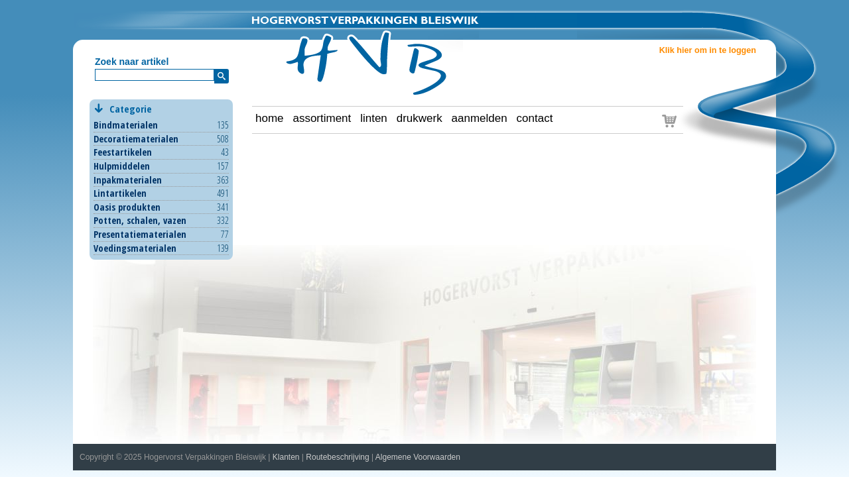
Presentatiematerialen (140, 234)
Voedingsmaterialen (135, 248)
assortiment (322, 118)
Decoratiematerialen (136, 138)
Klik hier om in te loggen (707, 50)
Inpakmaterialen (128, 180)
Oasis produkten (127, 207)
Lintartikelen (120, 193)
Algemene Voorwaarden (417, 457)
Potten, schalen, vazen (140, 220)
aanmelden (479, 118)
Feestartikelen (123, 152)
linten (373, 118)
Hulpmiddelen (122, 166)
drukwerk (419, 118)
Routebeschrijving (337, 457)
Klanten (286, 457)
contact (535, 118)
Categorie (161, 109)
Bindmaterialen (126, 125)
